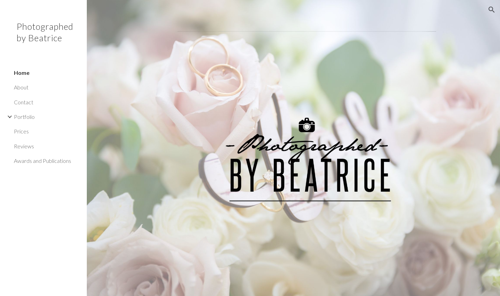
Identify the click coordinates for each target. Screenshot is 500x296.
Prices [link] (21, 131)
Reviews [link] (24, 146)
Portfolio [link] (24, 116)
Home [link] (22, 72)
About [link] (21, 87)
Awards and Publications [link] (42, 160)
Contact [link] (23, 102)
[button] (491, 9)
